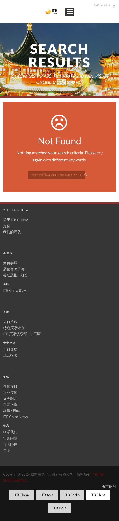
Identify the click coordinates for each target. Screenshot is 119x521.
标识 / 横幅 (11, 410)
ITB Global (22, 495)
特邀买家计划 (13, 328)
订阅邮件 (10, 444)
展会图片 (10, 398)
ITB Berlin (72, 495)
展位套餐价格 (13, 269)
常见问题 (10, 438)
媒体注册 (10, 386)
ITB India (59, 508)
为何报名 (10, 322)
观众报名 (10, 355)
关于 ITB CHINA (15, 220)
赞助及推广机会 (15, 275)
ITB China (97, 495)
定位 (6, 226)
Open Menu (69, 12)
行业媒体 (10, 392)
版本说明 (109, 486)
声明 (6, 450)
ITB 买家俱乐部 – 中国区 (22, 334)
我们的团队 (12, 232)
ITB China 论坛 (14, 290)
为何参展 (10, 263)
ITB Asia (47, 495)
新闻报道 (10, 404)
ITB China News (15, 416)
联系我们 (10, 432)
